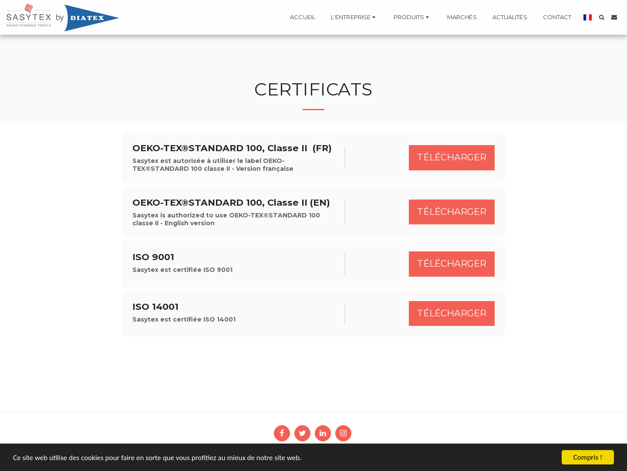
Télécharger (451, 157)
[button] (354, 17)
